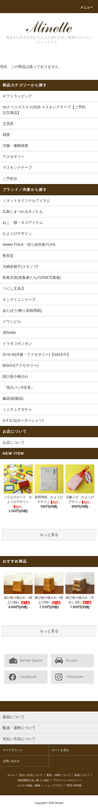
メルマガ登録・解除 (28, 785)
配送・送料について (58, 775)
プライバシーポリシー (66, 780)
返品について (82, 775)
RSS (69, 785)
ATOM (77, 785)
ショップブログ (53, 785)
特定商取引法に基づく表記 (33, 780)
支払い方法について (31, 775)
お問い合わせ (11, 761)
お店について (14, 442)
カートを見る (60, 750)
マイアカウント (13, 750)
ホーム (11, 775)
